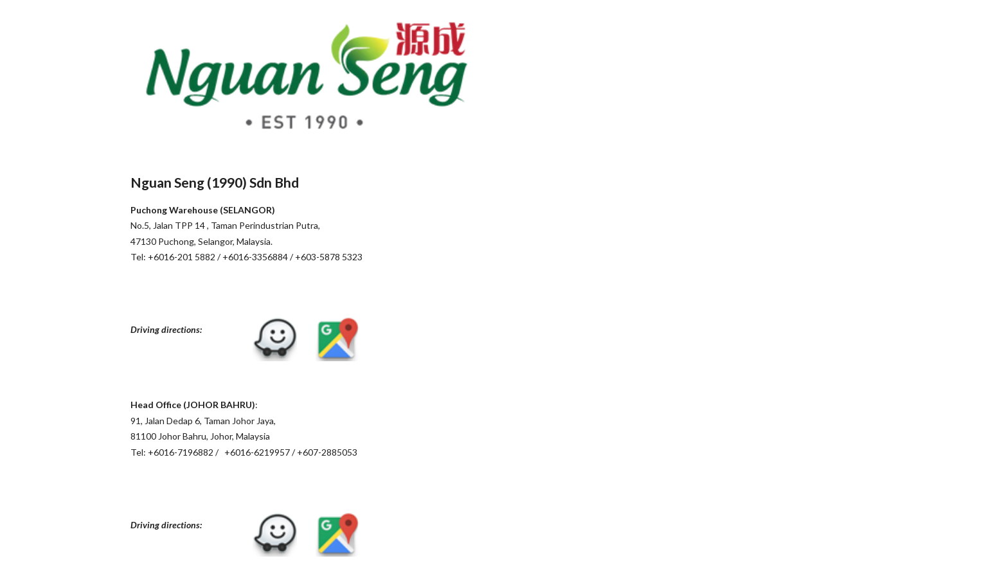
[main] (306, 226)
